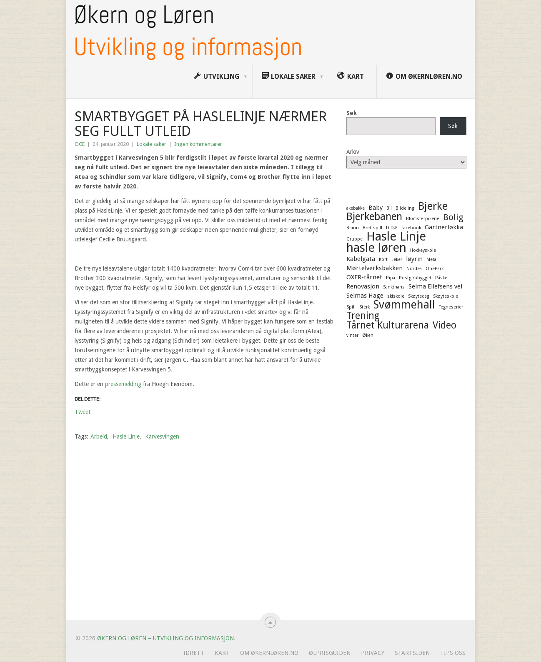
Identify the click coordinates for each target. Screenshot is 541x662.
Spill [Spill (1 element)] (351, 307)
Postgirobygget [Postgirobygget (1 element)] (415, 278)
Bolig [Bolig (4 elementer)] (453, 217)
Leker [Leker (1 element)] (396, 259)
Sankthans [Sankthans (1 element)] (394, 287)
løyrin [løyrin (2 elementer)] (414, 259)
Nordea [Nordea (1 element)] (414, 268)
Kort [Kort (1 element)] (383, 259)
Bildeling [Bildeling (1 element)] (405, 208)
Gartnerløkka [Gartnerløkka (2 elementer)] (444, 227)
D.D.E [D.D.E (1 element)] (392, 228)
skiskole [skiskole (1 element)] (395, 296)
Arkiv (352, 151)
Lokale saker (151, 144)
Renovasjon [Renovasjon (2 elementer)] (362, 286)
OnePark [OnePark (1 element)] (434, 268)
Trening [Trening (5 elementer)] (363, 315)
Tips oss (453, 652)
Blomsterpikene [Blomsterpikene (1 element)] (422, 218)
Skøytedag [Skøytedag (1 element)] (418, 296)
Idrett (193, 652)
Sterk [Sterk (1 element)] (364, 307)
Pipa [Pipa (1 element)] (390, 278)
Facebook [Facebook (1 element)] (411, 228)
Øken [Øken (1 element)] (367, 335)
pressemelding (123, 384)
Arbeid (98, 436)
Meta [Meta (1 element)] (431, 259)
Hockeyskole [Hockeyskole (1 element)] (423, 250)
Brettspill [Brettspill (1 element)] (372, 228)
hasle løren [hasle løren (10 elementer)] (376, 247)
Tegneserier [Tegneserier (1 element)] (451, 307)
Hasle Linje (126, 436)
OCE (80, 144)
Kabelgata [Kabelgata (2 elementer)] (360, 259)
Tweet (82, 412)
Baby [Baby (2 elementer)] (375, 207)
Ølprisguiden (330, 652)
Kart (222, 652)
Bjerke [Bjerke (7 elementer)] (433, 206)
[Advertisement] (406, 482)
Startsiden (412, 652)
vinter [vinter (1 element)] (352, 335)
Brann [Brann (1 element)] (352, 228)
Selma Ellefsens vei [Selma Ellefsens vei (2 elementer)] (435, 286)
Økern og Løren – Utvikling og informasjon (165, 638)
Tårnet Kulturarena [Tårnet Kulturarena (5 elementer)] (387, 325)
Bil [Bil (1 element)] (389, 208)
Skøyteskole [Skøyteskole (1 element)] (445, 296)
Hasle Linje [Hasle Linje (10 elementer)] (396, 236)
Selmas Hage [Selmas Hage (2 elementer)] (364, 295)
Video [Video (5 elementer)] (444, 325)
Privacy (372, 652)
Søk (351, 113)
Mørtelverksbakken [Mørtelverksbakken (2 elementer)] (374, 268)
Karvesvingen (162, 436)
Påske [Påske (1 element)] (441, 278)
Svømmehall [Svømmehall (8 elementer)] (404, 305)
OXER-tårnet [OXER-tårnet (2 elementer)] (364, 277)
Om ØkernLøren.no (269, 652)
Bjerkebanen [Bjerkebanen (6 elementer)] (374, 217)
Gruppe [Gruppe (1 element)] (354, 239)
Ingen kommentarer (198, 144)
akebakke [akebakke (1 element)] (355, 208)
